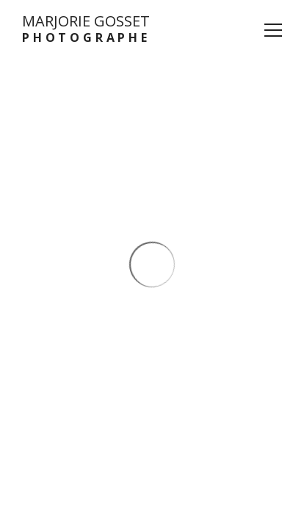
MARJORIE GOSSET (86, 29)
